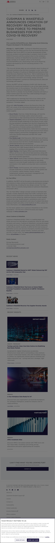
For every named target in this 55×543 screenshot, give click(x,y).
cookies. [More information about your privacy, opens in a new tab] (47, 537)
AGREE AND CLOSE (33, 540)
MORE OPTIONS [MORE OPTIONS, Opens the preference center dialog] (20, 540)
